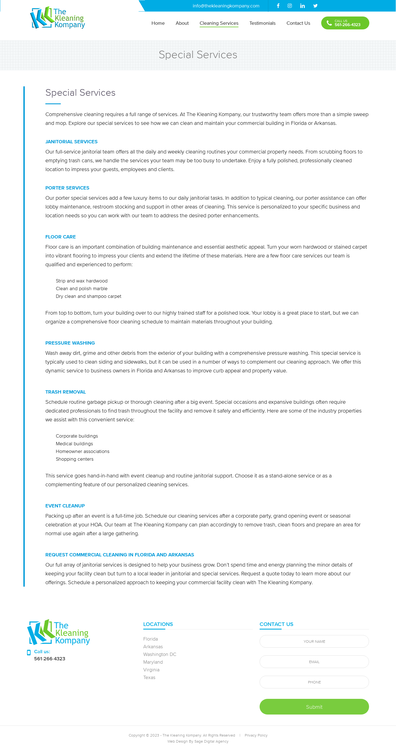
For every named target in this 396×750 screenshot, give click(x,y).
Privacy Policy (256, 735)
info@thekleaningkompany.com (226, 5)
